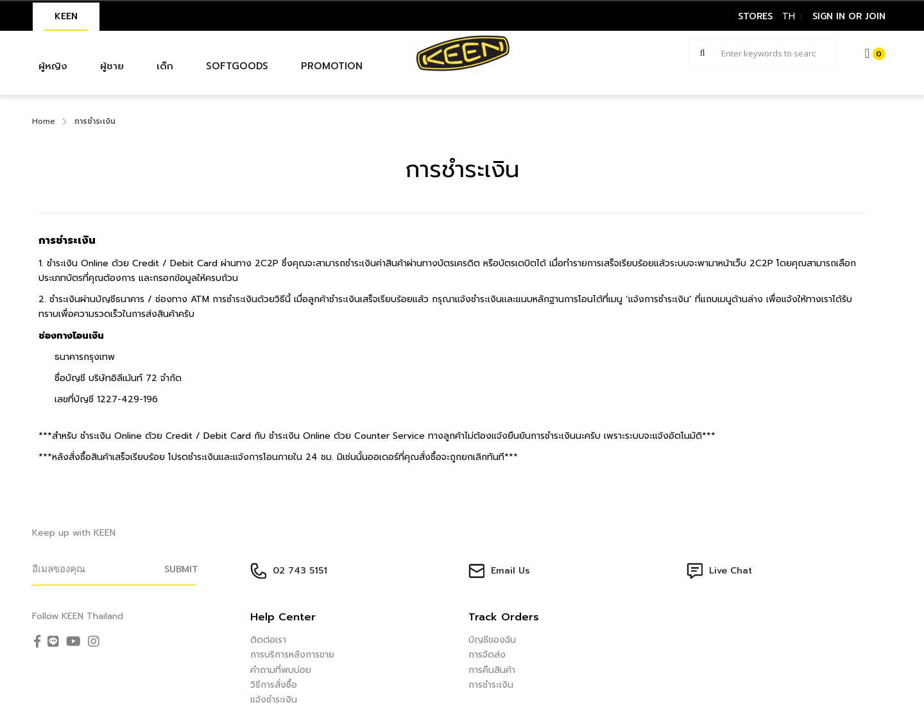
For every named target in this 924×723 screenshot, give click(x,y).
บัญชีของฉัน (492, 640)
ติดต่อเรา (268, 640)
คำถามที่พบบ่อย (280, 670)
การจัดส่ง (487, 654)
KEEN (66, 16)
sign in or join (849, 16)
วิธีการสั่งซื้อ (273, 685)
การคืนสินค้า (491, 670)
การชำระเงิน (490, 685)
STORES (755, 16)
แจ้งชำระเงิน (273, 699)
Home (43, 121)
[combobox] (762, 53)
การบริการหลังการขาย (292, 654)
